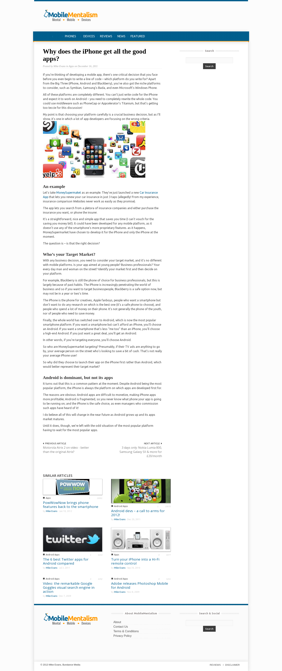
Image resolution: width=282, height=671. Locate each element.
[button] (235, 36)
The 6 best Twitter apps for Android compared (65, 561)
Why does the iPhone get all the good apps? (94, 55)
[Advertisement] (173, 16)
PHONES (70, 38)
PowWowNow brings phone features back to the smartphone (70, 504)
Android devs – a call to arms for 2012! (138, 512)
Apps (48, 498)
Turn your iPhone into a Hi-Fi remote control (135, 561)
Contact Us (120, 626)
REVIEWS (106, 36)
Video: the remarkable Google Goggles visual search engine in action (68, 587)
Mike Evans (51, 511)
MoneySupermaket (68, 192)
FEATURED (137, 36)
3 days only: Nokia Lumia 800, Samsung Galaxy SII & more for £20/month (141, 452)
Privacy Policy (122, 635)
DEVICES (89, 36)
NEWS (121, 36)
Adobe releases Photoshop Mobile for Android (139, 585)
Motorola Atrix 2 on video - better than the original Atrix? (66, 450)
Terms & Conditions (126, 631)
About (117, 622)
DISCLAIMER (232, 665)
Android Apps (121, 506)
